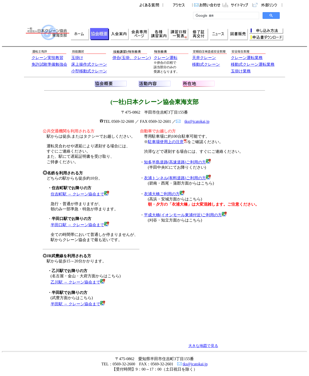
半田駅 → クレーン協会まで (78, 304)
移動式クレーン (206, 64)
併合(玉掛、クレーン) (131, 58)
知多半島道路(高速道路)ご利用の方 (177, 162)
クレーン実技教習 (47, 58)
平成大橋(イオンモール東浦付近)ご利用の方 (185, 215)
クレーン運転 (165, 58)
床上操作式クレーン (89, 64)
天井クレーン (204, 58)
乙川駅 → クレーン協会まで (78, 282)
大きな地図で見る (203, 346)
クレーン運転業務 (247, 58)
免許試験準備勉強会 (49, 64)
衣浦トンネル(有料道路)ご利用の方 (177, 178)
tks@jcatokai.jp (196, 121)
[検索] (226, 15)
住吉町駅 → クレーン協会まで (80, 194)
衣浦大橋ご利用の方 (164, 194)
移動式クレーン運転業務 (253, 64)
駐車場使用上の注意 (166, 142)
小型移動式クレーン (89, 71)
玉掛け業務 (241, 71)
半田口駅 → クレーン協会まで (80, 225)
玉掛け (77, 58)
